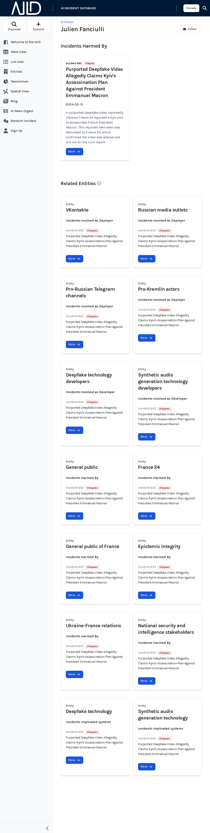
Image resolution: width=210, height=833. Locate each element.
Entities (67, 22)
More (74, 151)
